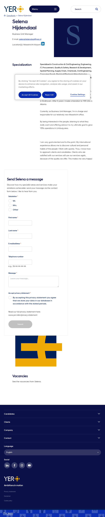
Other (13, 209)
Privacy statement (10, 491)
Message (12, 273)
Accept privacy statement (19, 293)
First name (13, 217)
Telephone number (15, 257)
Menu (44, 9)
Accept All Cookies (30, 95)
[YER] (12, 479)
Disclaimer (7, 496)
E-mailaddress (14, 243)
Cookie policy (8, 500)
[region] (52, 87)
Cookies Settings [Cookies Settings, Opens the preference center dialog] (77, 94)
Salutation (13, 196)
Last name (13, 230)
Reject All (49, 95)
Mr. (12, 200)
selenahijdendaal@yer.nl (30, 39)
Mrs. (12, 205)
